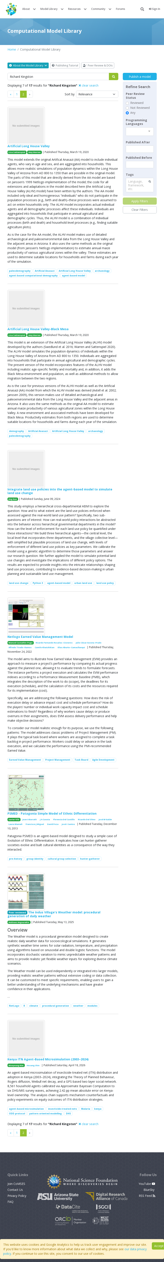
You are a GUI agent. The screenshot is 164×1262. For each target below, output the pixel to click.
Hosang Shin (33, 1065)
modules (92, 1005)
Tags (130, 175)
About (26, 9)
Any (132, 113)
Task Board (81, 759)
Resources (74, 9)
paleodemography (20, 270)
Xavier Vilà (14, 819)
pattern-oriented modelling (45, 1113)
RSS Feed (147, 1196)
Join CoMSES (16, 1184)
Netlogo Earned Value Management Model (40, 637)
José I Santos (68, 824)
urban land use (83, 583)
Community (98, 9)
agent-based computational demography (33, 275)
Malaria (85, 1108)
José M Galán (105, 819)
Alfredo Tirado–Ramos (20, 647)
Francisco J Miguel (35, 824)
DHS (68, 1113)
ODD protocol (17, 1113)
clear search (88, 85)
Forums (120, 9)
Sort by (70, 94)
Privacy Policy (16, 1196)
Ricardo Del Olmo (86, 819)
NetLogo (14, 1005)
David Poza (53, 824)
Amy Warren (34, 152)
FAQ (10, 1202)
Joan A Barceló (29, 819)
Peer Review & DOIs (98, 65)
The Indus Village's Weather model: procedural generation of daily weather (54, 914)
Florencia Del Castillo (64, 819)
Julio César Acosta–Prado (88, 642)
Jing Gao (13, 499)
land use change (18, 583)
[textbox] (140, 149)
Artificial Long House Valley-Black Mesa (38, 329)
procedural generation (55, 1005)
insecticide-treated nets (62, 1108)
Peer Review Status (135, 95)
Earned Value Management (25, 759)
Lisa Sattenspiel (17, 152)
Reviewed (137, 103)
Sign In (154, 9)
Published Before (139, 158)
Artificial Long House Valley (28, 146)
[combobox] (140, 131)
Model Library (49, 9)
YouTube (147, 1184)
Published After (138, 142)
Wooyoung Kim (16, 1065)
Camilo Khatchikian (44, 647)
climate (33, 1005)
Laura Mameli (15, 824)
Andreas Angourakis (19, 922)
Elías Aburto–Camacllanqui (71, 647)
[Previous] (10, 94)
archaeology (102, 270)
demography (16, 431)
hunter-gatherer (90, 858)
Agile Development (103, 759)
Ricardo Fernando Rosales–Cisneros (54, 642)
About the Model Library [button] (28, 65)
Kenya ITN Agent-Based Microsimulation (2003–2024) (48, 1059)
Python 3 (38, 583)
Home (11, 49)
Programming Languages (136, 122)
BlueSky (149, 1190)
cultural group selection (62, 858)
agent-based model (73, 275)
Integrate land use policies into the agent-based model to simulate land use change (59, 491)
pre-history (15, 858)
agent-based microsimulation (26, 1108)
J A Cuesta (45, 819)
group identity (34, 858)
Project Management (57, 759)
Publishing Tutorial (65, 65)
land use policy (105, 583)
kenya (97, 1108)
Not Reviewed (140, 108)
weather (78, 1005)
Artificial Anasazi (44, 270)
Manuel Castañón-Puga (20, 642)
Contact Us (15, 1190)
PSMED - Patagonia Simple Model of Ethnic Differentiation (52, 813)
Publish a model (140, 77)
